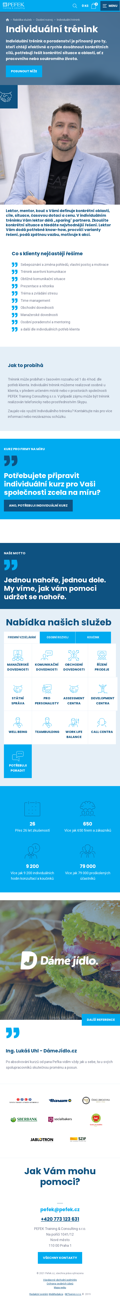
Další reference (101, 1019)
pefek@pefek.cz (60, 1209)
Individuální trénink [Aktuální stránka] (68, 19)
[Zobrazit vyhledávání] (75, 6)
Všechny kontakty (60, 1258)
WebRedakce (56, 1294)
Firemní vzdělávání (22, 637)
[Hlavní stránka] (7, 20)
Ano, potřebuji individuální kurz (38, 505)
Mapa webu (60, 1287)
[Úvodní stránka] (14, 6)
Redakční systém (38, 1294)
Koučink (93, 637)
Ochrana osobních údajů (60, 1283)
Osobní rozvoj (44, 19)
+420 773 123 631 (60, 1219)
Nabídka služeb (22, 19)
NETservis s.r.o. (73, 1294)
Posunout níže (24, 71)
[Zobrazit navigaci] (110, 6)
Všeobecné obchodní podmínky (60, 1280)
